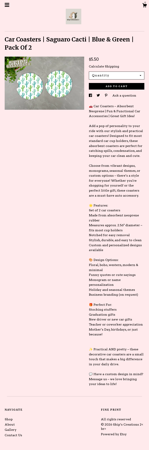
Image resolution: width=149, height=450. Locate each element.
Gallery (10, 430)
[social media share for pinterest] (106, 95)
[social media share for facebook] (91, 95)
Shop (9, 419)
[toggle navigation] (7, 5)
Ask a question (124, 95)
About (10, 424)
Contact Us (13, 435)
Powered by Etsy (114, 434)
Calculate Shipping (104, 66)
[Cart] (144, 6)
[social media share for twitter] (99, 95)
